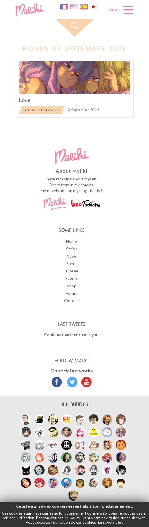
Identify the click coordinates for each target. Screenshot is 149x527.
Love (24, 100)
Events (71, 278)
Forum (71, 293)
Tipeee (71, 270)
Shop (71, 285)
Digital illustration (41, 110)
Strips (71, 248)
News (71, 256)
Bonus (72, 263)
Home (71, 241)
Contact (71, 300)
